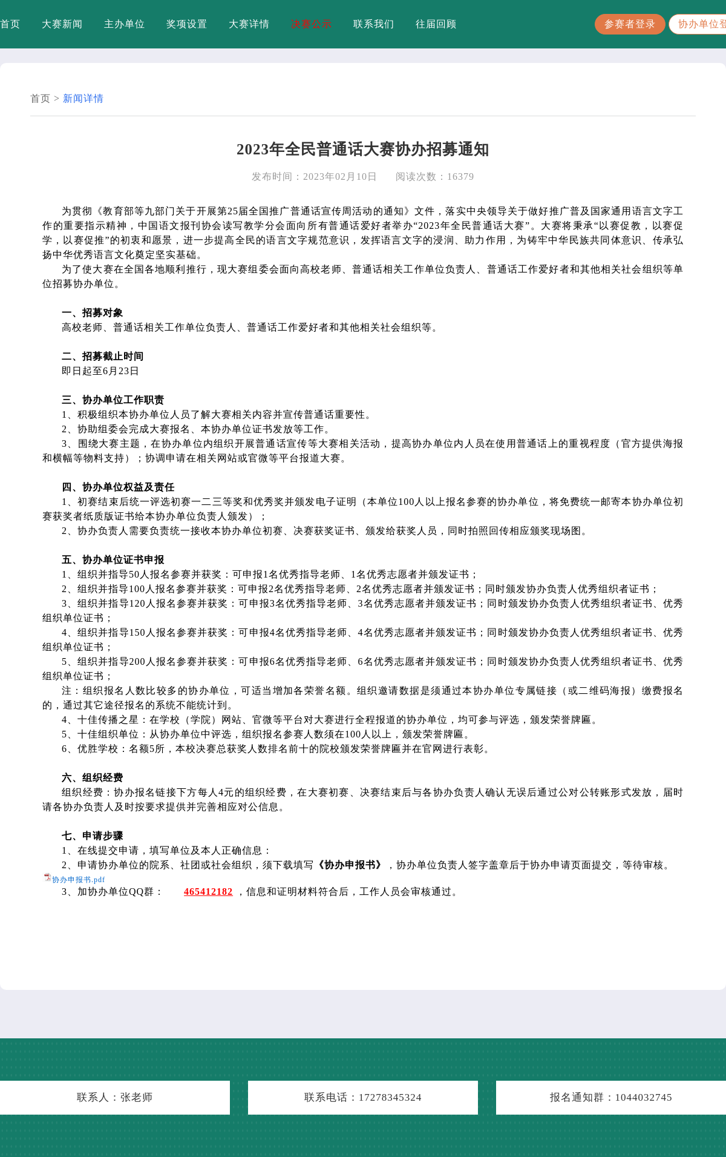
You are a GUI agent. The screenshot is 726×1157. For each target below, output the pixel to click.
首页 (10, 24)
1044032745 (644, 1097)
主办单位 (124, 24)
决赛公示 (311, 24)
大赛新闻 (62, 24)
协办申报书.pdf (78, 879)
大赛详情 (249, 24)
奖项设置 (187, 24)
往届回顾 (436, 24)
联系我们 (373, 24)
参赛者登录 (630, 24)
